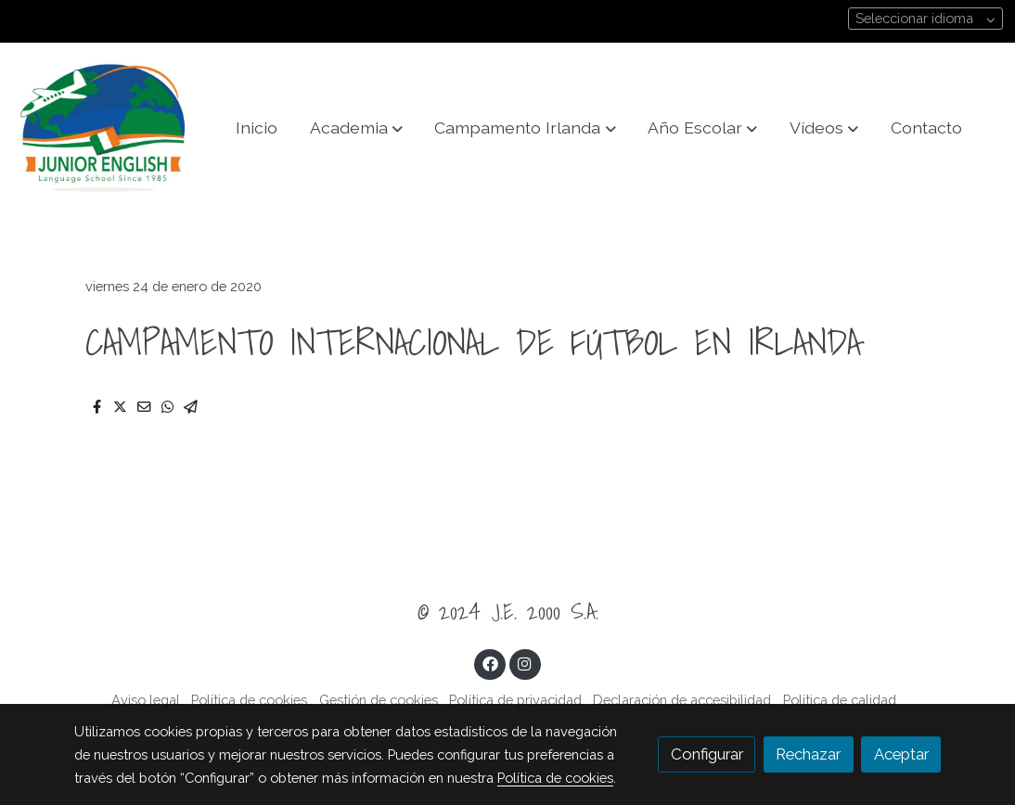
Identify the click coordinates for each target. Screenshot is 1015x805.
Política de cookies (249, 700)
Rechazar (808, 754)
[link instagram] (525, 663)
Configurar (707, 754)
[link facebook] (490, 663)
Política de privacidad (515, 700)
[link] (102, 128)
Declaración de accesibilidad (682, 700)
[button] (356, 128)
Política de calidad (839, 700)
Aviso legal (145, 700)
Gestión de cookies (378, 700)
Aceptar (901, 754)
